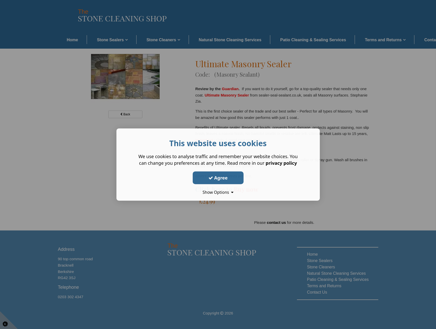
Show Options (218, 192)
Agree (218, 178)
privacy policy (281, 163)
